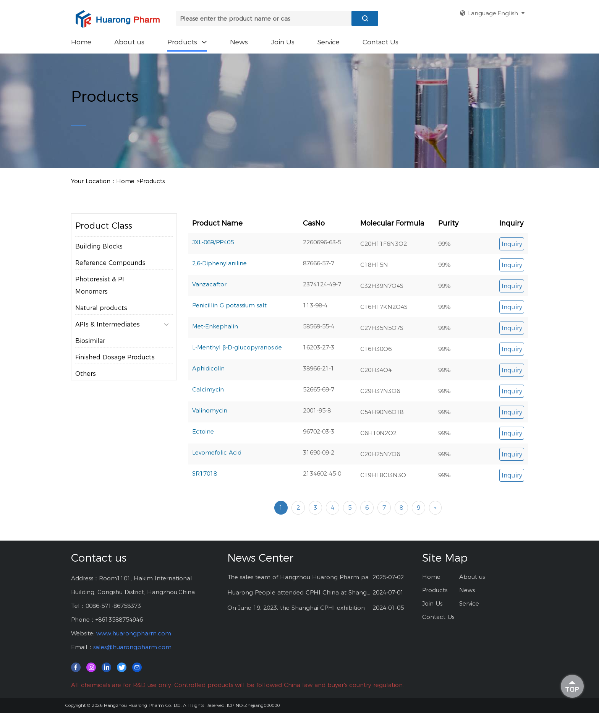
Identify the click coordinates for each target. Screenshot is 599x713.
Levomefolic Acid (216, 478)
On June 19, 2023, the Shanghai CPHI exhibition (296, 607)
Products (187, 42)
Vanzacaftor (209, 309)
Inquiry (512, 269)
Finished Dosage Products (115, 373)
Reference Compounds (110, 278)
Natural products (101, 323)
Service (328, 42)
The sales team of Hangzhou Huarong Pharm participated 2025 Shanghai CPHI (300, 577)
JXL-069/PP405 (213, 267)
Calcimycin (208, 415)
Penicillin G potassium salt (229, 331)
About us (129, 42)
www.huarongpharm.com (133, 633)
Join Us (283, 42)
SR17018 (204, 499)
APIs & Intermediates (122, 340)
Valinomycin (209, 436)
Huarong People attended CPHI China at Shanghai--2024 (300, 592)
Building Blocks (99, 262)
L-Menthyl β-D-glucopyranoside (237, 373)
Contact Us (380, 42)
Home (81, 42)
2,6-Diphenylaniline (219, 288)
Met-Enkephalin (215, 352)
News (239, 42)
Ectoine (203, 457)
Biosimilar (90, 356)
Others (85, 389)
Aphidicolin (208, 394)
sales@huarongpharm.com (132, 647)
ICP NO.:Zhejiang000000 (253, 705)
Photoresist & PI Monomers (99, 301)
